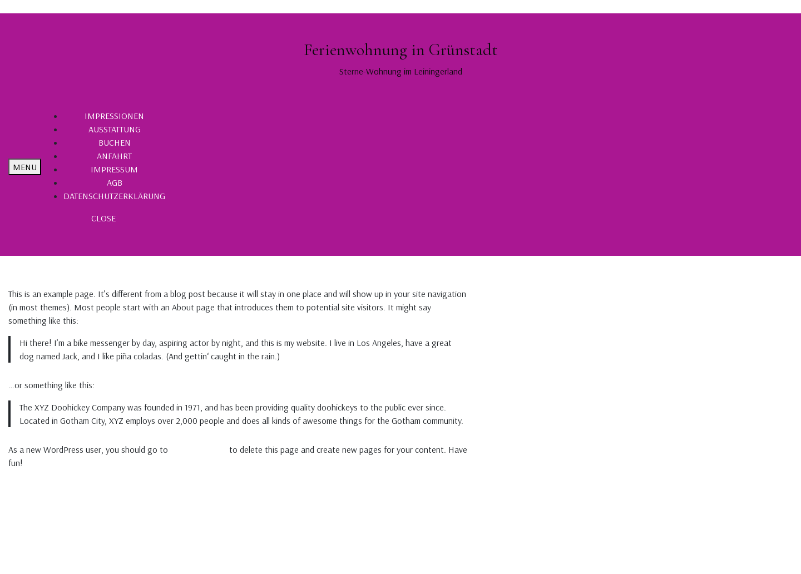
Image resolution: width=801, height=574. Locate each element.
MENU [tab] (25, 166)
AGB (114, 182)
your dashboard (198, 449)
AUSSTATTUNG (114, 129)
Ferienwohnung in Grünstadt (401, 49)
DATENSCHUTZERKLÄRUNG (114, 195)
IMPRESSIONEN (114, 115)
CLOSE (103, 218)
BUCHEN (114, 142)
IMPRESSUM (114, 169)
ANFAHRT (114, 155)
